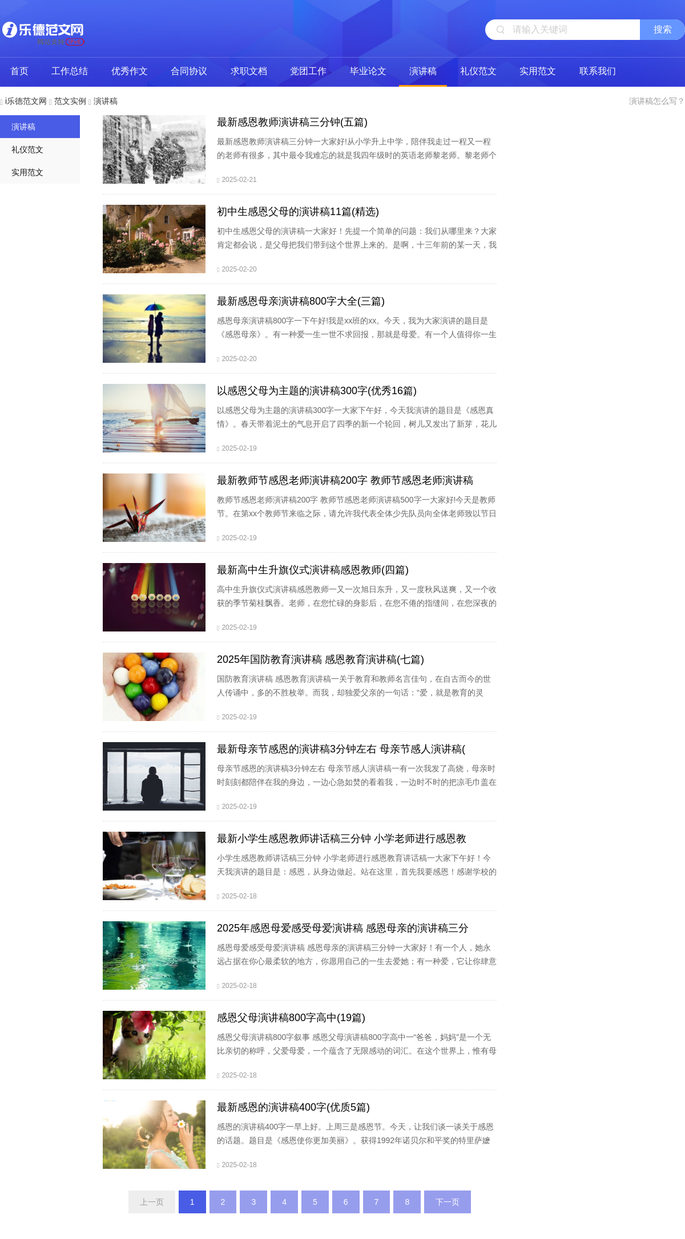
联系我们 (597, 71)
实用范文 (537, 71)
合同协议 (189, 71)
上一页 (152, 1201)
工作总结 (69, 71)
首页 (19, 71)
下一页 (448, 1201)
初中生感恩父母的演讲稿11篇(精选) (298, 211)
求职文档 (249, 71)
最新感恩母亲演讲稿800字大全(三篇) (301, 301)
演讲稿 (423, 71)
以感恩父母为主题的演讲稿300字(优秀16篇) (317, 390)
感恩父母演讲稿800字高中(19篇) (291, 1017)
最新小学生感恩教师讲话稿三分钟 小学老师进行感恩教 (341, 838)
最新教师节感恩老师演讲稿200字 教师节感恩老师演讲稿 (345, 480)
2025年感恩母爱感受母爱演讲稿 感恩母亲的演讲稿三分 (343, 928)
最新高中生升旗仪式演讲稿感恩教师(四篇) (313, 570)
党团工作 (308, 71)
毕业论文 (368, 71)
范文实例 (70, 101)
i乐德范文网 (43, 28)
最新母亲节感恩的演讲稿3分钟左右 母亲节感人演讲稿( (341, 749)
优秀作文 (129, 71)
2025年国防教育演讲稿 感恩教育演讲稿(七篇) (320, 659)
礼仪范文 (478, 71)
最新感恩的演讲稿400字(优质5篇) (293, 1107)
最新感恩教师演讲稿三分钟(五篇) (292, 122)
